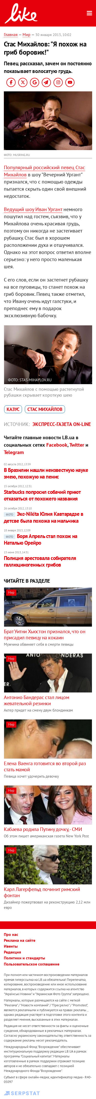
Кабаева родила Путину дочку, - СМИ (43, 829)
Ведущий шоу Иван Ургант (33, 209)
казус (13, 409)
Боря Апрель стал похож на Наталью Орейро (40, 539)
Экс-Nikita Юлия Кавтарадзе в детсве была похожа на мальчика (43, 517)
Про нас (11, 934)
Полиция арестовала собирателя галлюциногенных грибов (40, 561)
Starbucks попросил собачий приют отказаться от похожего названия (42, 495)
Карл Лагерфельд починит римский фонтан (42, 892)
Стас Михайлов (44, 409)
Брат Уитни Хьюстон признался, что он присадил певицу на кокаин (45, 634)
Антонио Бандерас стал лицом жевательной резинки (36, 700)
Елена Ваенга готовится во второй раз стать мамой (45, 766)
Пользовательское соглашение (31, 964)
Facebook (56, 445)
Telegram (14, 452)
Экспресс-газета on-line (62, 424)
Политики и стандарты (24, 957)
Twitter (76, 445)
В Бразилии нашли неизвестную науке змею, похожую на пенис (46, 473)
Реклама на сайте (19, 940)
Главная (11, 34)
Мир (26, 34)
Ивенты (11, 946)
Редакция (12, 952)
